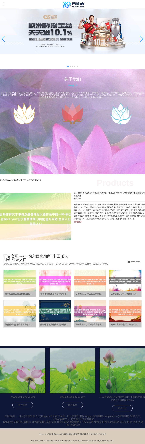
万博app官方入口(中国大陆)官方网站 (73, 419)
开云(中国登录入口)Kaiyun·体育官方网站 (42, 416)
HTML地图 (102, 434)
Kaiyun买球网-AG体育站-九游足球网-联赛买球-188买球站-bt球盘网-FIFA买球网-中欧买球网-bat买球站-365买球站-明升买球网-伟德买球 (73, 423)
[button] (142, 39)
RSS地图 (94, 434)
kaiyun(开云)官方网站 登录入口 (122, 416)
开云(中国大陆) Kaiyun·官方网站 (85, 416)
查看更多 (78, 221)
